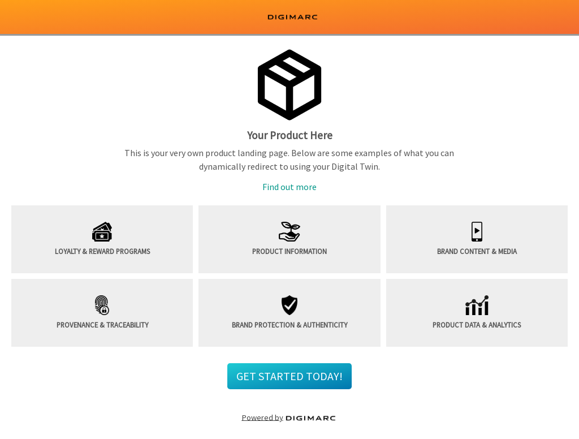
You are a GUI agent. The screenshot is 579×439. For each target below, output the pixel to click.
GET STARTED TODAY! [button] (289, 376)
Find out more (289, 186)
